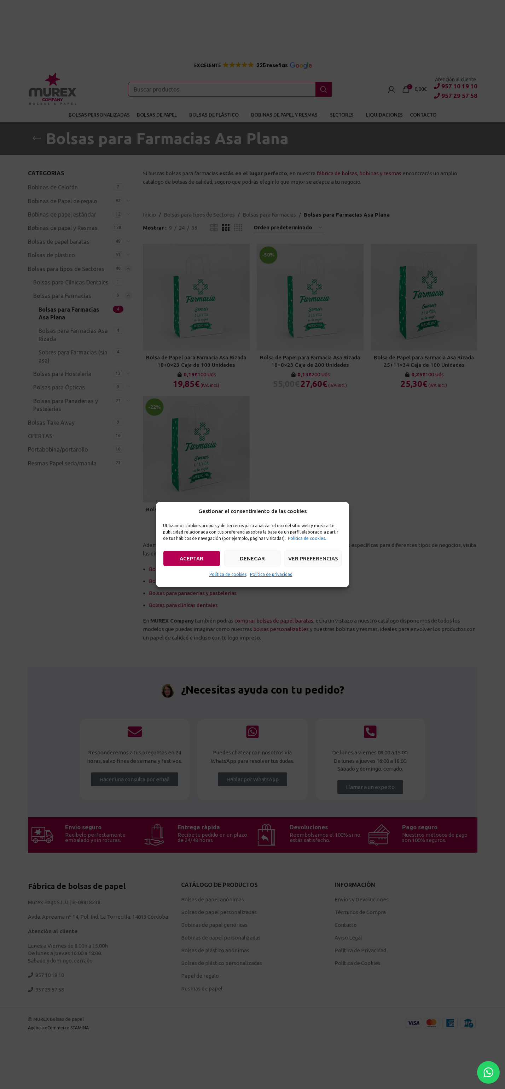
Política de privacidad (271, 574)
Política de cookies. (307, 538)
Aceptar (191, 558)
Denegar (252, 558)
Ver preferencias (313, 558)
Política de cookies (227, 574)
